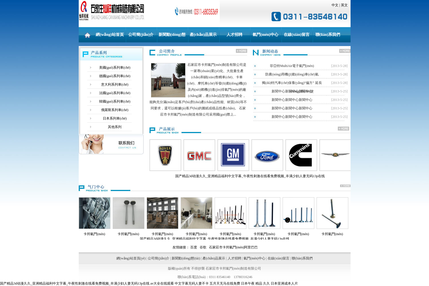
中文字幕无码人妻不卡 (192, 283)
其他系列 (114, 127)
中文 (335, 5)
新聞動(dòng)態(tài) (172, 37)
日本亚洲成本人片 (284, 283)
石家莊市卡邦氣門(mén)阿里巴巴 (233, 247)
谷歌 (203, 247)
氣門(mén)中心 (265, 34)
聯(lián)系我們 (327, 34)
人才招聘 (234, 34)
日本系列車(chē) (115, 118)
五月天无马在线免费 (225, 283)
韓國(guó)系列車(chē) (115, 101)
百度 (193, 247)
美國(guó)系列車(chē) (115, 68)
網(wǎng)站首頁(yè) (109, 37)
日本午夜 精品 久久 (255, 283)
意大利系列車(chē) (115, 84)
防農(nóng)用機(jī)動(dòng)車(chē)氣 (291, 74)
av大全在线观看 (162, 283)
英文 (344, 5)
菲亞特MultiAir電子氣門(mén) (292, 66)
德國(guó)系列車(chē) (115, 76)
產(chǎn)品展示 (203, 34)
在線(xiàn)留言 (297, 34)
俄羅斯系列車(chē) (115, 110)
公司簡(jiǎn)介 (141, 34)
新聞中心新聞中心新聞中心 (292, 91)
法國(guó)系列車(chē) (115, 93)
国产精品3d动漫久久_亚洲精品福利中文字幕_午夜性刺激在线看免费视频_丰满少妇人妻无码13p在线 (75, 283)
